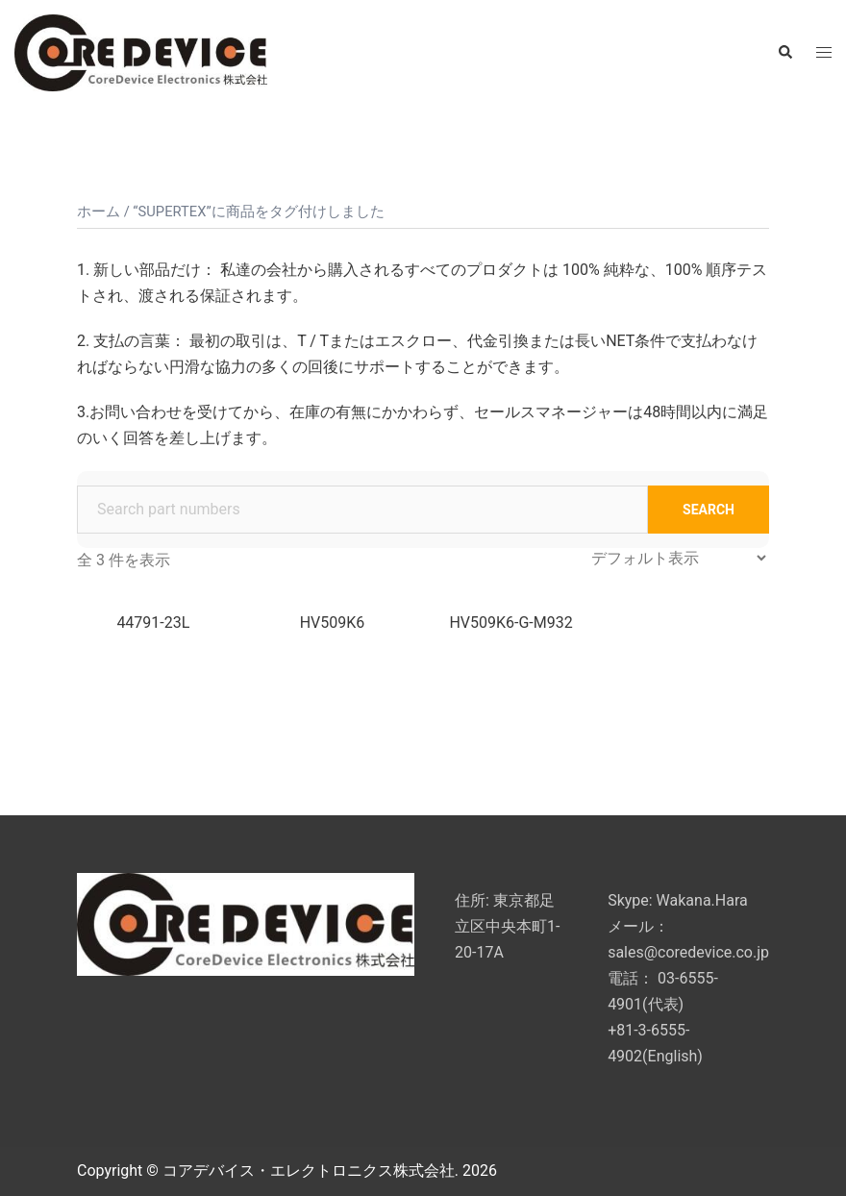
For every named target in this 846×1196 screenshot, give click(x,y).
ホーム (98, 211)
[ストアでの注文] (678, 558)
